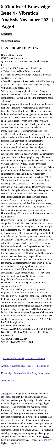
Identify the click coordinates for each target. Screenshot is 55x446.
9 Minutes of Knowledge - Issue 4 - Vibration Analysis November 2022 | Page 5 (25, 373)
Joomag (5, 393)
